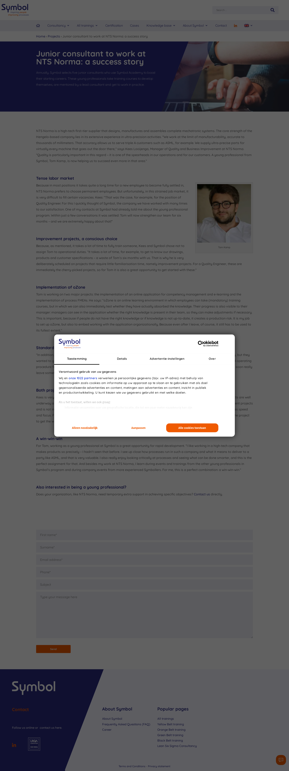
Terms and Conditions (132, 766)
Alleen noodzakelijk (85, 428)
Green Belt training (170, 735)
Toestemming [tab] (76, 358)
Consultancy (56, 25)
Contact (221, 25)
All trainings (85, 25)
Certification (114, 25)
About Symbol (193, 25)
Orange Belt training (171, 730)
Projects (54, 36)
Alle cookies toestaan (192, 428)
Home (40, 36)
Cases (134, 25)
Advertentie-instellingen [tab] (167, 358)
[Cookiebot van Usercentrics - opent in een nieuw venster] (200, 344)
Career (107, 730)
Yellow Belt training (170, 724)
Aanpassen (138, 428)
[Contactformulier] (281, 760)
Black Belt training (170, 740)
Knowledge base (159, 25)
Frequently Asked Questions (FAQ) (126, 724)
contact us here (50, 728)
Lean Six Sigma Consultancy (177, 746)
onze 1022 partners (83, 378)
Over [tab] (212, 358)
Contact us (202, 494)
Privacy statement (159, 766)
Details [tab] (122, 358)
